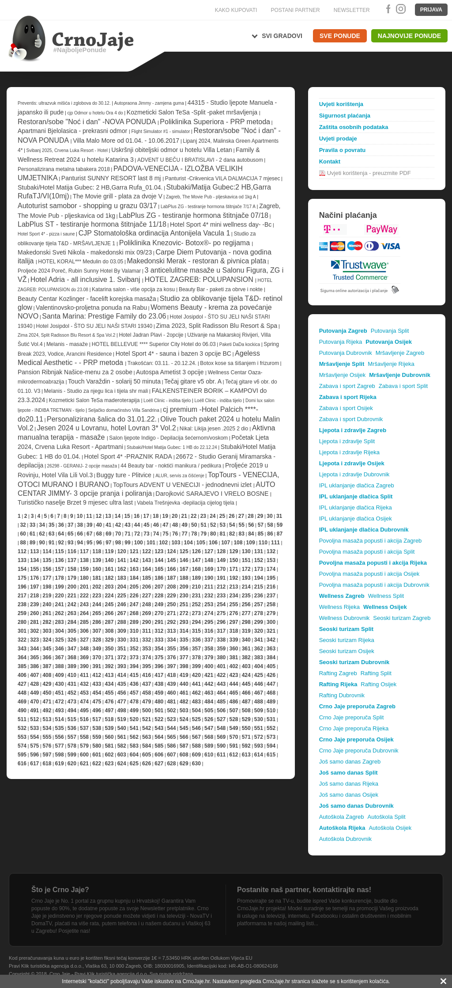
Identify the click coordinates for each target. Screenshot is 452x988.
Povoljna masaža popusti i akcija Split (367, 552)
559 (96, 737)
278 (258, 613)
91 (51, 543)
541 (134, 728)
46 (156, 525)
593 (258, 746)
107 (225, 543)
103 (175, 543)
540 (121, 728)
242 (72, 604)
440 (184, 684)
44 (137, 525)
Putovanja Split (390, 331)
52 (213, 525)
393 (121, 666)
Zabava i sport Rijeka (348, 397)
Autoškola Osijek (390, 828)
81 (223, 534)
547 (208, 728)
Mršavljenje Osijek (342, 375)
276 (233, 613)
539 (109, 728)
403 (246, 666)
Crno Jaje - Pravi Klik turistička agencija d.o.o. (98, 974)
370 (96, 657)
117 (84, 551)
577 (59, 746)
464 (221, 693)
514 (59, 719)
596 (34, 755)
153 (271, 560)
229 (171, 596)
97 (108, 543)
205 (134, 587)
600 (84, 755)
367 (59, 657)
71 (127, 534)
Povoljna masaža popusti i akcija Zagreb (370, 540)
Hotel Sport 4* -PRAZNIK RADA (128, 456)
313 (171, 631)
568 (208, 737)
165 (158, 569)
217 (22, 596)
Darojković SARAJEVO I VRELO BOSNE (212, 493)
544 (171, 728)
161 (109, 569)
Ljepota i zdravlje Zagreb (352, 430)
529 (246, 719)
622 (96, 763)
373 (134, 657)
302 (34, 631)
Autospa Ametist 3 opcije (170, 372)
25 (222, 516)
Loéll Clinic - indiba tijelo (167, 400)
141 (121, 560)
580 (96, 746)
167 (184, 569)
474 (84, 702)
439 (171, 684)
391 (96, 666)
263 (72, 613)
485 (221, 702)
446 (258, 684)
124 (171, 551)
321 (271, 631)
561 (121, 737)
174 (271, 569)
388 (59, 666)
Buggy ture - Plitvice (124, 475)
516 (84, 719)
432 (84, 684)
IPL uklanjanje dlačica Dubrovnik (364, 529)
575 (34, 746)
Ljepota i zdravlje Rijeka (349, 452)
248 (146, 604)
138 (84, 560)
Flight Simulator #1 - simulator (162, 131)
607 (171, 755)
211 (208, 587)
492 (46, 710)
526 (208, 719)
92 (61, 543)
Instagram (400, 9)
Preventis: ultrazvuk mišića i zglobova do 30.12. (64, 103)
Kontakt (329, 161)
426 (271, 675)
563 (146, 737)
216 (271, 587)
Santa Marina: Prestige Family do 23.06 (104, 316)
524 (184, 719)
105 (200, 543)
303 (46, 631)
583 (134, 746)
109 (250, 543)
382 (246, 657)
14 (118, 516)
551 (258, 728)
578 (72, 746)
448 (22, 693)
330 (121, 640)
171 (233, 569)
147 (196, 560)
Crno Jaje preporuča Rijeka (354, 728)
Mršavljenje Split (342, 364)
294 (196, 622)
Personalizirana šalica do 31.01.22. (102, 419)
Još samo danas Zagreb (349, 761)
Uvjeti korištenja (341, 104)
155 (34, 569)
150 (233, 560)
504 (196, 710)
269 (146, 613)
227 (146, 596)
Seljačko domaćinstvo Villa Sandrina (124, 410)
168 (196, 569)
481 (171, 702)
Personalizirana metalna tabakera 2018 (64, 169)
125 (184, 551)
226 (134, 596)
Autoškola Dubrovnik (345, 839)
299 (258, 622)
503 (184, 710)
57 (261, 525)
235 (246, 596)
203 (109, 587)
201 (84, 587)
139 (96, 560)
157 (59, 569)
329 (109, 640)
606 (158, 755)
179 (72, 578)
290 (146, 622)
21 (184, 516)
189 (196, 578)
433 (96, 684)
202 (96, 587)
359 (221, 649)
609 (196, 755)
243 (84, 604)
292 (171, 622)
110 (263, 543)
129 (233, 551)
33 (32, 525)
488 (258, 702)
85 (261, 534)
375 (158, 657)
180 (84, 578)
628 (171, 763)
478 (134, 702)
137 (72, 560)
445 (246, 684)
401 (221, 666)
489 (271, 702)
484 (208, 702)
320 (258, 631)
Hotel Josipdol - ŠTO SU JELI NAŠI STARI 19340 (94, 326)
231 (196, 596)
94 (80, 543)
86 (270, 534)
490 (22, 710)
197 (34, 587)
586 (171, 746)
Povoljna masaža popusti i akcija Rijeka (373, 563)
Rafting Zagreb (338, 673)
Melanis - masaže (67, 344)
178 (59, 578)
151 (246, 560)
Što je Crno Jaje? (60, 889)
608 (184, 755)
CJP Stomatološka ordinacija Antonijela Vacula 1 (154, 233)
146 (184, 560)
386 (34, 666)
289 (134, 622)
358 (208, 649)
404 (258, 666)
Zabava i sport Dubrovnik (351, 419)
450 (46, 693)
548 (221, 728)
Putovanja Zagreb (343, 331)
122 (146, 551)
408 (46, 675)
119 (109, 551)
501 (158, 710)
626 (146, 763)
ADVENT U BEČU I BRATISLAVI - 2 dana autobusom (200, 160)
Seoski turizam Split (346, 629)
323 (34, 640)
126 (196, 551)
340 (246, 640)
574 (22, 746)
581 (109, 746)
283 (59, 622)
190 (208, 578)
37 (70, 525)
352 (134, 649)
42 (118, 525)
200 (72, 587)
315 (196, 631)
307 (96, 631)
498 (121, 710)
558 (84, 737)
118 (96, 551)
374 (146, 657)
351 (121, 649)
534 (46, 728)
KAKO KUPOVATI (236, 10)
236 (258, 596)
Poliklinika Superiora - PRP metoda (215, 121)
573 (271, 737)
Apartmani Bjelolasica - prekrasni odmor (73, 130)
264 (84, 613)
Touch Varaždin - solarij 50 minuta (114, 381)
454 (96, 693)
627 (158, 763)
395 (146, 666)
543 (158, 728)
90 (42, 543)
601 (96, 755)
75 (165, 534)
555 (46, 737)
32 (23, 525)
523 (171, 719)
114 (46, 551)
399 (196, 666)
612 (233, 755)
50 (194, 525)
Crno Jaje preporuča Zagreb (357, 706)
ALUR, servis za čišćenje (179, 475)
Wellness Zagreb (342, 596)
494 (72, 710)
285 (84, 622)
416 (146, 675)
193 (246, 578)
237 (271, 596)
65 (70, 534)
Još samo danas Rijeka (348, 784)
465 (233, 693)
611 (221, 755)
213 (233, 587)
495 (84, 710)
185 (146, 578)
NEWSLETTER (352, 10)
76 (175, 534)
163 (134, 569)
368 (72, 657)
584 (146, 746)
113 (34, 551)
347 (72, 649)
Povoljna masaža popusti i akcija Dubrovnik (374, 585)
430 (59, 684)
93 (70, 543)
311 (146, 631)
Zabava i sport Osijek (346, 408)
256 (246, 604)
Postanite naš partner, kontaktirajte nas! (304, 889)
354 (158, 649)
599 (72, 755)
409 (59, 675)
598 (59, 755)
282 (46, 622)
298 (246, 622)
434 (109, 684)
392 (109, 666)
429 (46, 684)
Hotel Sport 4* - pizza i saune (47, 234)
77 (184, 534)
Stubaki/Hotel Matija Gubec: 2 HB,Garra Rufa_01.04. (90, 187)
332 (146, 640)
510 (271, 710)
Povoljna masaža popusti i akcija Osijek (369, 574)
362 (258, 649)
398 (184, 666)
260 (34, 613)
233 (221, 596)
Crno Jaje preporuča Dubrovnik (359, 750)
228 (158, 596)
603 (121, 755)
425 (258, 675)
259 (22, 613)
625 (134, 763)
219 (46, 596)
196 (22, 587)
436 (134, 684)
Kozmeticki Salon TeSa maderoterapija (95, 400)
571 (246, 737)
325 (59, 640)
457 (134, 693)
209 (184, 587)
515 (72, 719)
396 (158, 666)
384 (271, 657)
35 (51, 525)
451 (59, 693)
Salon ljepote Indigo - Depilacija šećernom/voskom (168, 438)
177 (46, 578)
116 (72, 551)
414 (121, 675)
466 (246, 693)
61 (32, 534)
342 (271, 640)
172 (246, 569)
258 (271, 604)
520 (134, 719)
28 (250, 516)
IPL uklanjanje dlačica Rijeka (355, 507)
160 (96, 569)
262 (59, 613)
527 (221, 719)
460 (171, 693)
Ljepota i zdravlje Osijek (351, 463)
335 (184, 640)
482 (184, 702)
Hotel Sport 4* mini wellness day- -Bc (220, 224)
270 (158, 613)
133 (22, 560)
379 (208, 657)
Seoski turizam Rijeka (346, 640)
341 (258, 640)
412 (96, 675)
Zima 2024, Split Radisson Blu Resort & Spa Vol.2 (66, 335)
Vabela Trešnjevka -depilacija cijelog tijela (186, 503)
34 (42, 525)
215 (258, 587)
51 (203, 525)
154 (22, 569)
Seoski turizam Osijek (346, 651)
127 (208, 551)
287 (109, 622)
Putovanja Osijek (388, 342)
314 (184, 631)
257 (258, 604)
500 (146, 710)
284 (72, 622)
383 (258, 657)
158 (72, 569)
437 (146, 684)
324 (46, 640)
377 (184, 657)
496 (96, 710)
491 (34, 710)
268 (134, 613)
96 (99, 543)
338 (221, 640)
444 (233, 684)
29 (260, 516)
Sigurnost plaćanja (344, 115)
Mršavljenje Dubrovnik (399, 375)
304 (59, 631)
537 (84, 728)
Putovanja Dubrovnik (345, 353)
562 (134, 737)
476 (109, 702)
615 (271, 755)
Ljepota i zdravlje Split (347, 441)
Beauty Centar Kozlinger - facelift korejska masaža (87, 298)
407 (34, 675)
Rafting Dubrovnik (342, 695)
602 (109, 755)
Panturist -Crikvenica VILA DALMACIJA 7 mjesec (222, 178)
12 (99, 516)
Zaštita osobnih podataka (353, 127)
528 (233, 719)
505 (208, 710)
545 (184, 728)
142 (134, 560)
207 (158, 587)
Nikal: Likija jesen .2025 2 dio (215, 429)
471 (46, 702)
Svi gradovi (282, 35)
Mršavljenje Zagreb (400, 353)
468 (271, 693)
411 (84, 675)
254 (221, 604)
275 (221, 613)
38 (80, 525)
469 (22, 702)
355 (171, 649)
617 (34, 763)
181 (96, 578)
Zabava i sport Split (403, 386)
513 (46, 719)
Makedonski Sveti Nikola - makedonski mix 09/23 (85, 252)
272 (184, 613)
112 (22, 551)
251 (184, 604)
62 (42, 534)
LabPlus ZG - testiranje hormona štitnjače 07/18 (193, 215)
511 (22, 719)
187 (171, 578)
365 (34, 657)
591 (233, 746)
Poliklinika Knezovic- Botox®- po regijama (185, 243)
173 (258, 569)
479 (146, 702)
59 (279, 525)
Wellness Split (386, 596)
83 (242, 534)
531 (271, 719)
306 (84, 631)
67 (89, 534)
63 (51, 534)
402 (233, 666)
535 (59, 728)
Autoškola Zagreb (341, 817)
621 (84, 763)
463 (208, 693)
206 (146, 587)
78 (194, 534)
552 (271, 728)
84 (251, 534)
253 (208, 604)
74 (156, 534)
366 (46, 657)
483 (196, 702)
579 (84, 746)
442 (208, 684)
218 (34, 596)
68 (99, 534)
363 (271, 649)
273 (196, 613)
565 (171, 737)
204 (121, 587)
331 (134, 640)
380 (221, 657)
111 (275, 543)
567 (196, 737)
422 (221, 675)
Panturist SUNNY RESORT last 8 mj (112, 178)
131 (258, 551)
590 (221, 746)
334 (171, 640)
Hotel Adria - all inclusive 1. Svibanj (86, 279)
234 (233, 596)
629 (184, 763)
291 (158, 622)
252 (196, 604)
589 (208, 746)
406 (22, 675)
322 (22, 640)
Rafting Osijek (378, 684)
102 (163, 543)
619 (59, 763)
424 (246, 675)
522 (158, 719)
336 (196, 640)
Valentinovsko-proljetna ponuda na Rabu (91, 307)
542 (146, 728)
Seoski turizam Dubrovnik (354, 662)
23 (203, 516)
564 (158, 737)
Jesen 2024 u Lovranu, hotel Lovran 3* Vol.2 (106, 428)
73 (146, 534)
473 (72, 702)
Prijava (431, 10)
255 (233, 604)
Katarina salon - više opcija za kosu (134, 289)
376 (171, 657)
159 (84, 569)
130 (246, 551)
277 (246, 613)
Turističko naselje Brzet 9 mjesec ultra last (76, 502)
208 (171, 587)
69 (108, 534)
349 (96, 649)
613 (246, 755)
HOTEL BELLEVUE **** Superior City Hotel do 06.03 (154, 344)
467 (258, 693)
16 (136, 516)
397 (171, 666)
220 (59, 596)
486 (233, 702)
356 (184, 649)
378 (196, 657)
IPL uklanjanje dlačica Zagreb (356, 485)
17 (146, 516)
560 (109, 737)
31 (279, 516)
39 (89, 525)
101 (151, 543)
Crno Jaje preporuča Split (351, 717)
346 (59, 649)
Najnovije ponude (409, 35)
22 (193, 516)
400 (208, 666)
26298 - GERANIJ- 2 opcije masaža (82, 466)
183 (121, 578)
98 (118, 543)
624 (121, 763)
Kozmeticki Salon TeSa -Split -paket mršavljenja (193, 112)
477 (121, 702)
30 (269, 516)
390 (84, 666)
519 (121, 719)
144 (158, 560)
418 (171, 675)
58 (270, 525)
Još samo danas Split (348, 772)
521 (146, 719)
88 (23, 543)
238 (22, 604)
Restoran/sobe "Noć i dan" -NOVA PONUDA (88, 121)
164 (146, 569)
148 (208, 560)
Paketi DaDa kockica (240, 344)
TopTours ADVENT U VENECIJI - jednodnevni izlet (183, 484)
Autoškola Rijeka (342, 828)
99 (127, 543)
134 (34, 560)
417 (158, 675)
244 (96, 604)
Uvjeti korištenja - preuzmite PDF (369, 173)
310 (134, 631)
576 (46, 746)
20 (174, 516)
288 (121, 622)
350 (109, 649)
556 (59, 737)
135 (46, 560)
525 (196, 719)
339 (233, 640)
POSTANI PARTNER (295, 10)
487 (246, 702)
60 (23, 534)
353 (146, 649)
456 (121, 693)
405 (271, 666)
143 (146, 560)
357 (196, 649)
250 (171, 604)
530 (258, 719)
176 (34, 578)
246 (121, 604)
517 (96, 719)
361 (246, 649)
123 (158, 551)
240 (46, 604)
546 (196, 728)
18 (155, 516)
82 (232, 534)
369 (84, 657)
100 (138, 543)
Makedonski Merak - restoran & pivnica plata (196, 261)
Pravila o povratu (342, 150)
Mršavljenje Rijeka (391, 364)
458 (146, 693)
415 (134, 675)
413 (109, 675)
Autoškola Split (387, 817)
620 (72, 763)
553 (22, 737)
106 (213, 543)
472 (59, 702)
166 (171, 569)
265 (96, 613)
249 (158, 604)
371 (109, 657)
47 (165, 525)
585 (158, 746)
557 (72, 737)
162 (121, 569)
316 (208, 631)
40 (99, 525)
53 (223, 525)
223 (96, 596)
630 (196, 763)
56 (251, 525)
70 (118, 534)
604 (134, 755)
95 (89, 543)
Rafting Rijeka (338, 684)
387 (46, 666)
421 (208, 675)
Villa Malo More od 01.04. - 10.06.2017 (126, 140)
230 (184, 596)
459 (158, 693)
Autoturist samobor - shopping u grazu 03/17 (87, 205)
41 (108, 525)
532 (22, 728)
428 (34, 684)
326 (72, 640)
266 (109, 613)
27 (241, 516)
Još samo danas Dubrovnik (356, 806)
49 (184, 525)
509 (258, 710)
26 (231, 516)
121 (134, 551)
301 (22, 631)
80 (213, 534)
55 (242, 525)
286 (96, 622)
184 (134, 578)
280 (22, 622)
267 (121, 613)
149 (221, 560)
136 (59, 560)
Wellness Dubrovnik (344, 618)
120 (121, 551)
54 (232, 525)
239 (34, 604)
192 (233, 578)
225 (121, 596)
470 (34, 702)
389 (72, 666)
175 (22, 578)
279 (271, 613)
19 (165, 516)
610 (208, 755)
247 (134, 604)
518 (109, 719)
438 (158, 684)
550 (246, 728)
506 (221, 710)
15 (127, 516)
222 (84, 596)
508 (246, 710)
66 (80, 534)
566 (184, 737)
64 (61, 534)
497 (109, 710)
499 (134, 710)
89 (32, 543)
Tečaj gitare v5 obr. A (193, 381)
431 (72, 684)
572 (258, 737)
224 (109, 596)
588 (196, 746)
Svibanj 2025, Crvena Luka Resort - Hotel (67, 150)
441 (196, 684)
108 (238, 543)
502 (171, 710)
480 (158, 702)
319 (246, 631)
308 (109, 631)
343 (22, 649)
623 (109, 763)
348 (84, 649)
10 (80, 516)
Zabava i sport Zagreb (347, 386)
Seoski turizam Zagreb (401, 618)
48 (175, 525)
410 (72, 675)
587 (184, 746)
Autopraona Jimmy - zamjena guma (149, 103)
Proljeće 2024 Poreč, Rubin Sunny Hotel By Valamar (79, 271)
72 (137, 534)
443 (221, 684)
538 (96, 728)
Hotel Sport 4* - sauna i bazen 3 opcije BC (173, 353)
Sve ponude (340, 35)
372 (121, 657)
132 (271, 551)
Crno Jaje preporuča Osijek (356, 739)
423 (233, 675)
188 (184, 578)
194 (258, 578)
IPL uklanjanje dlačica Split (356, 496)
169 (208, 569)
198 (46, 587)
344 (34, 649)
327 (84, 640)
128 (221, 551)
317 (221, 631)
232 (208, 596)
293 (184, 622)
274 (208, 613)
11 (89, 516)
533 (34, 728)
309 (121, 631)
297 (233, 622)
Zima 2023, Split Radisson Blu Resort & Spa (216, 325)
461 (184, 693)
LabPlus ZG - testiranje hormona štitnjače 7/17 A (208, 206)
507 (233, 710)
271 (171, 613)
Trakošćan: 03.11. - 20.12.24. (162, 363)
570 (233, 737)
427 (22, 684)
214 (246, 587)
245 (109, 604)
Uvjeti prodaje (338, 138)
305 (72, 631)
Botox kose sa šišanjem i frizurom (239, 363)
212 (221, 587)
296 (221, 622)
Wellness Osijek (385, 607)
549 (233, 728)
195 (271, 578)
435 (121, 684)
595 (22, 755)
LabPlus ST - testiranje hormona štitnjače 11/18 (92, 224)
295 (208, 622)
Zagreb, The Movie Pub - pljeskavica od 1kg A (211, 196)
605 (146, 755)
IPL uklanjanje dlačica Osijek (355, 518)
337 (208, 640)
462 (196, 693)
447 (271, 684)
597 (46, 755)
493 (59, 710)
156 (46, 569)
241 (59, 604)
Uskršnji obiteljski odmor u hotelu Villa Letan (171, 149)
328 (96, 640)
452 (72, 693)
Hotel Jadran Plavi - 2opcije (152, 335)
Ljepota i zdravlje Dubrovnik (354, 474)
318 (233, 631)
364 (22, 657)
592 (246, 746)
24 (212, 516)
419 (184, 675)
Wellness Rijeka (339, 607)
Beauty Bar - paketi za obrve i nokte (221, 289)
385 (22, 666)
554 (34, 737)
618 (46, 763)
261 (46, 613)
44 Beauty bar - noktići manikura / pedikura (171, 466)
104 (188, 543)
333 (158, 640)
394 (134, 666)
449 (34, 693)
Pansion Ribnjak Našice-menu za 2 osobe (75, 372)
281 (34, 622)
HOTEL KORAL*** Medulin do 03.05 (80, 261)
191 (221, 578)
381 (233, 657)
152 (258, 560)
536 (72, 728)
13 (108, 516)
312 (158, 631)
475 (96, 702)
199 (59, 587)
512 (34, 719)
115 (59, 551)
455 (109, 693)
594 (271, 746)
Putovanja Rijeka (340, 342)
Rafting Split (376, 673)
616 (22, 763)
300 (271, 622)
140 (109, 560)
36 (61, 525)
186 (158, 578)
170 (221, 569)
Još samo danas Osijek (348, 795)
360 (233, 649)
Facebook (386, 9)
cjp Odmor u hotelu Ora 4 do (95, 112)
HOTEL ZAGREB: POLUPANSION (199, 279)
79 (203, 534)
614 (258, 755)
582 (121, 746)
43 (127, 525)
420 (196, 675)
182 (109, 578)
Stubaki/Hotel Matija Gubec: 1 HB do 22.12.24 (172, 447)
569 (221, 737)
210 (196, 587)
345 (46, 649)
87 (279, 534)
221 (72, 596)
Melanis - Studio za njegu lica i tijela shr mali (97, 391)
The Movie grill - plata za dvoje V (117, 196)
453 (84, 693)
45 (146, 525)
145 (171, 560)
